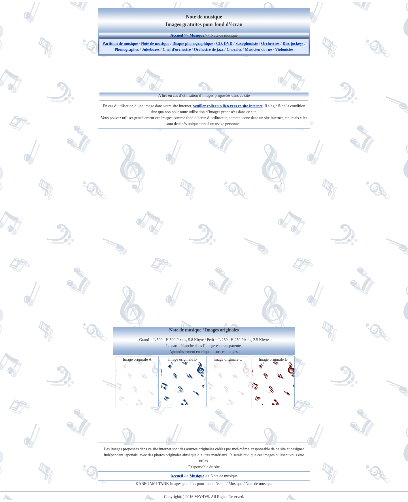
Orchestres (270, 43)
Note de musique (155, 43)
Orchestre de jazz (208, 49)
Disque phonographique (192, 43)
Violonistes (284, 49)
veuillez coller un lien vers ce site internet (228, 106)
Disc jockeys (292, 43)
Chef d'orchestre (177, 49)
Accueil (177, 35)
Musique (197, 35)
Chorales (234, 49)
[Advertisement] (204, 72)
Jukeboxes (151, 49)
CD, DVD (224, 43)
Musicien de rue (258, 49)
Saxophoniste (246, 43)
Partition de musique (120, 43)
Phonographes (126, 49)
